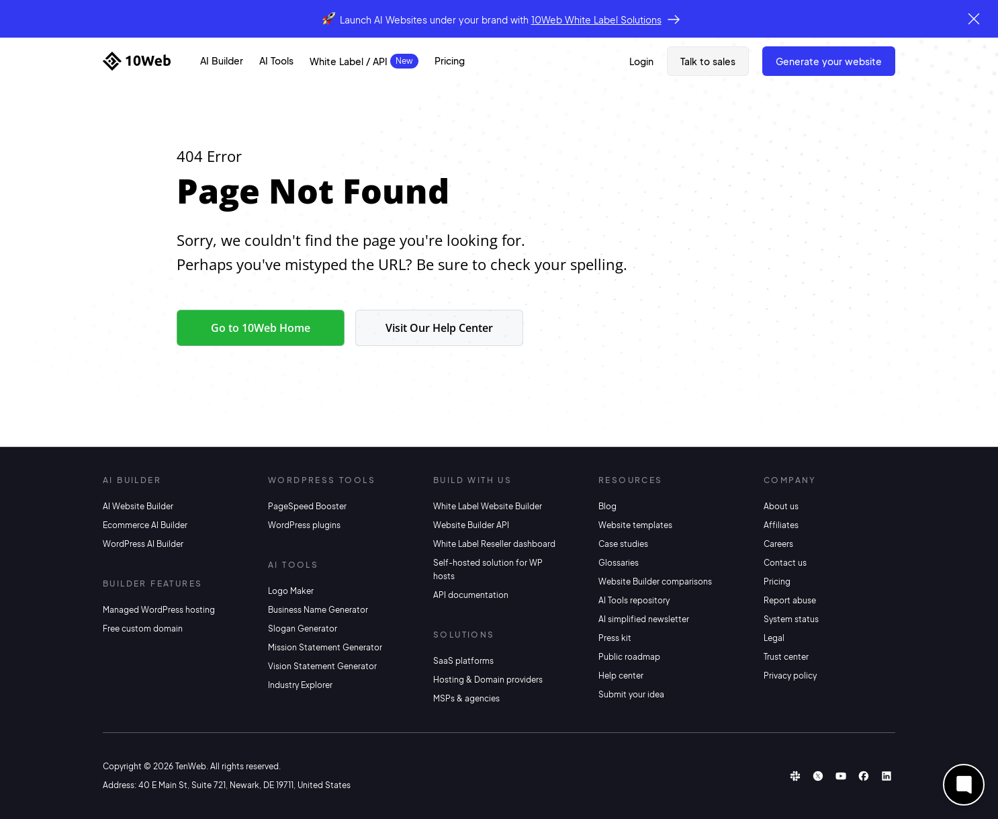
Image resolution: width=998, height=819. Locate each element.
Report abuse (790, 600)
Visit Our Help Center (439, 327)
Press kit (614, 638)
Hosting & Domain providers (488, 680)
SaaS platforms (463, 661)
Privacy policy (790, 676)
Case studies (623, 544)
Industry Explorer (300, 685)
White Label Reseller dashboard (494, 544)
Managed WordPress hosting (159, 610)
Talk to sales (707, 61)
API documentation (470, 595)
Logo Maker (291, 591)
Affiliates (781, 525)
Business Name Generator (318, 610)
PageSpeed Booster (307, 506)
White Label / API (349, 61)
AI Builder (221, 60)
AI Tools (276, 60)
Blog (607, 506)
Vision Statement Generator (322, 666)
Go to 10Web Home (260, 327)
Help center (620, 676)
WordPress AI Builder (143, 544)
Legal (774, 638)
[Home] (137, 61)
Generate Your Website (829, 61)
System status (791, 619)
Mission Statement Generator (325, 647)
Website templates (635, 525)
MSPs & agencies (466, 698)
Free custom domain (143, 628)
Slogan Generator (302, 628)
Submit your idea (631, 694)
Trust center (786, 657)
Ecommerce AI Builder (145, 525)
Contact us (785, 563)
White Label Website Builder (487, 506)
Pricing (450, 60)
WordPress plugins (304, 525)
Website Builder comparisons (655, 581)
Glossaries (618, 563)
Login (641, 61)
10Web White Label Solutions (596, 19)
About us (781, 506)
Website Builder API (471, 525)
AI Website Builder (138, 506)
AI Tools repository (634, 600)
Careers (778, 544)
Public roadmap (629, 657)
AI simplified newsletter (643, 619)
